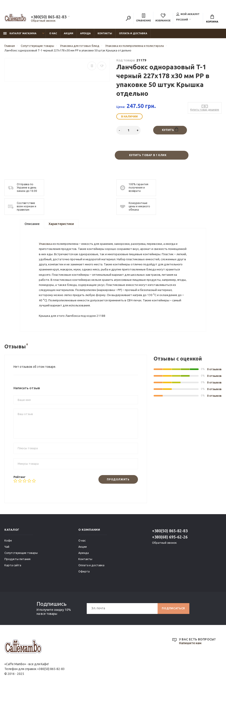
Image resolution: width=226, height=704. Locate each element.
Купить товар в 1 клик (148, 155)
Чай (6, 559)
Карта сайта (12, 577)
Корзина (212, 19)
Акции (68, 33)
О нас (53, 33)
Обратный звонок (43, 20)
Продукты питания (17, 571)
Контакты (105, 33)
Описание (32, 224)
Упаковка (45, 246)
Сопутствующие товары (21, 565)
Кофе (8, 553)
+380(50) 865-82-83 (48, 17)
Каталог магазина (19, 33)
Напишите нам (190, 656)
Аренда (85, 33)
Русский (182, 19)
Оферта (84, 584)
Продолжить (118, 492)
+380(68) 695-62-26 (170, 549)
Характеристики (61, 224)
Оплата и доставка (133, 33)
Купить (170, 129)
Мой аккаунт (188, 14)
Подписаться (173, 621)
